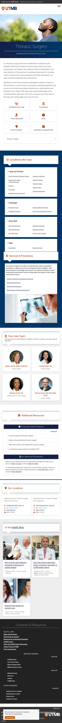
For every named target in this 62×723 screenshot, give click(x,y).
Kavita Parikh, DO (45, 366)
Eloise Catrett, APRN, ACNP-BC (16, 366)
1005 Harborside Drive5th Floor (45, 505)
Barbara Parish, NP (16, 393)
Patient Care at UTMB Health (9, 2)
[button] (37, 710)
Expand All (54, 431)
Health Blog (17, 527)
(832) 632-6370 (10, 510)
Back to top (57, 708)
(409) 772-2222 (16, 464)
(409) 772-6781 (40, 510)
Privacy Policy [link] (18, 714)
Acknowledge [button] (10, 717)
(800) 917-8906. (33, 464)
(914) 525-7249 (43, 469)
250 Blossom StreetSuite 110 (15, 505)
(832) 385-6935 (16, 472)
